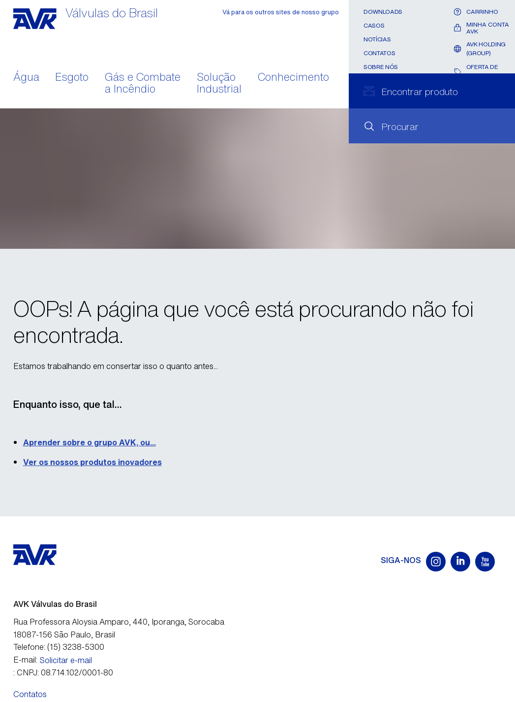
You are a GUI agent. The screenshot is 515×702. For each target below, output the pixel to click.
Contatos (379, 53)
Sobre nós (381, 67)
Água (26, 78)
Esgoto (72, 78)
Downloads (383, 11)
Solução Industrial (219, 84)
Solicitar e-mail (66, 660)
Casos (374, 25)
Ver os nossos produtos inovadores (92, 462)
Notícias (377, 39)
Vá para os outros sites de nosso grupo (280, 12)
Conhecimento (293, 78)
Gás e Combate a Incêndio (143, 84)
